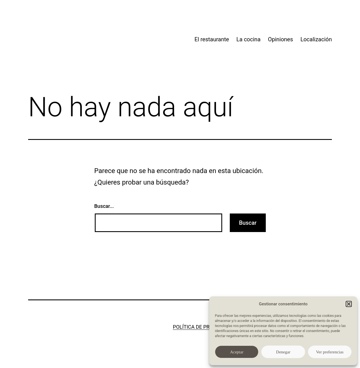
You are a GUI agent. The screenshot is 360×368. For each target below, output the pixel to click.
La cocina (249, 39)
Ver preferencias (329, 352)
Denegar (283, 352)
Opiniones (280, 39)
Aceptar (236, 352)
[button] (349, 304)
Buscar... (104, 206)
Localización (316, 39)
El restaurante (212, 39)
